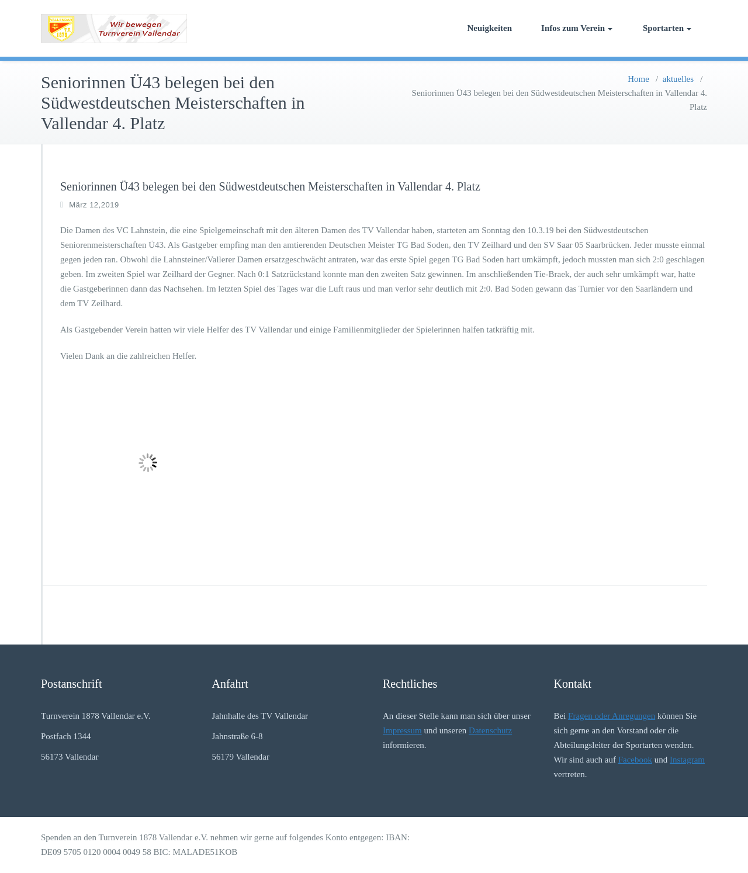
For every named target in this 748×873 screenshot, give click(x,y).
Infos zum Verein (576, 28)
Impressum (402, 730)
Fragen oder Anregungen (611, 715)
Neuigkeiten (489, 28)
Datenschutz (490, 730)
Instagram (687, 759)
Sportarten (667, 28)
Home (638, 79)
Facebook (635, 759)
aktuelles (678, 79)
